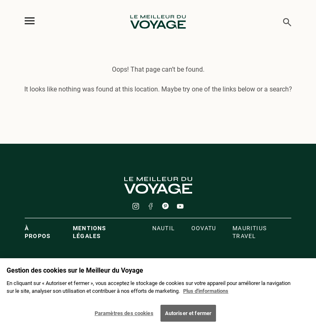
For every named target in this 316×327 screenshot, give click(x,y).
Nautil (163, 228)
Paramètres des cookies (124, 316)
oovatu (203, 228)
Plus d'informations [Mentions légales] (205, 293)
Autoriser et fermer (188, 316)
